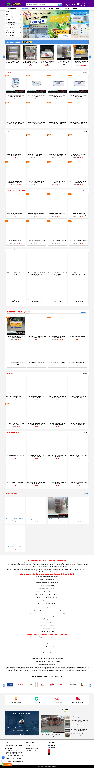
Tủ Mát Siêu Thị (13, 17)
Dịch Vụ (58, 8)
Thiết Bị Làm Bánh (13, 32)
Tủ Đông (13, 14)
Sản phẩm (43, 8)
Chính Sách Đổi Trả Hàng (33, 748)
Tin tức (51, 8)
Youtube (51, 749)
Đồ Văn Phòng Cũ (10, 35)
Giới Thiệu (34, 8)
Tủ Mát (13, 11)
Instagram (51, 747)
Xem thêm (85, 72)
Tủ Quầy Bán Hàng (10, 30)
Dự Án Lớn (67, 8)
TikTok (50, 754)
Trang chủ (25, 8)
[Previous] (25, 24)
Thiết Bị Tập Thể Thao (13, 22)
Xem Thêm (85, 250)
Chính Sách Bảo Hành (32, 750)
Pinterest (51, 752)
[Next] (69, 24)
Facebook (51, 745)
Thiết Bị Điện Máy (13, 19)
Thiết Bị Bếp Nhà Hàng (13, 24)
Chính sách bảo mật (32, 746)
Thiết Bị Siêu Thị (13, 27)
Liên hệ (75, 8)
